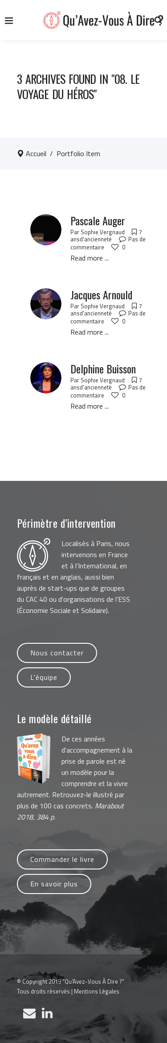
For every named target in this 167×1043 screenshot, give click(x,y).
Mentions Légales (96, 991)
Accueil (36, 153)
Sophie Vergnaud (103, 232)
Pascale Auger (97, 220)
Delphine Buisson (103, 368)
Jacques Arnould (101, 294)
